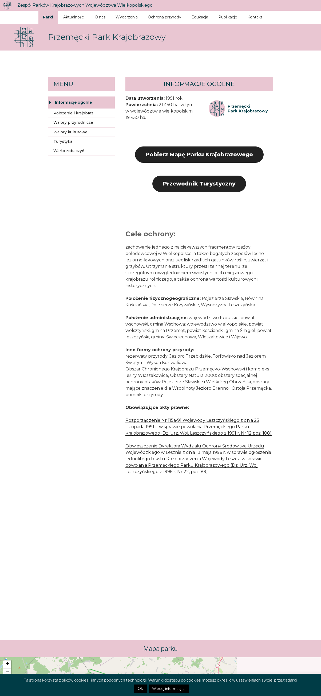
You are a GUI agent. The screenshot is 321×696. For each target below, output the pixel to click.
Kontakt (254, 17)
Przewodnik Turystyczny (199, 183)
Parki (48, 17)
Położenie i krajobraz (73, 113)
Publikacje (227, 17)
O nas (100, 17)
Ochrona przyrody (164, 17)
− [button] (7, 672)
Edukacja (199, 17)
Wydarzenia (127, 17)
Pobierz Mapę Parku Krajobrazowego (199, 154)
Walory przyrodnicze (73, 122)
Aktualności (74, 17)
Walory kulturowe (70, 132)
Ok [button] (140, 688)
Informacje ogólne (73, 102)
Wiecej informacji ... (168, 688)
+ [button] (7, 664)
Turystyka (62, 141)
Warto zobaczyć (68, 150)
